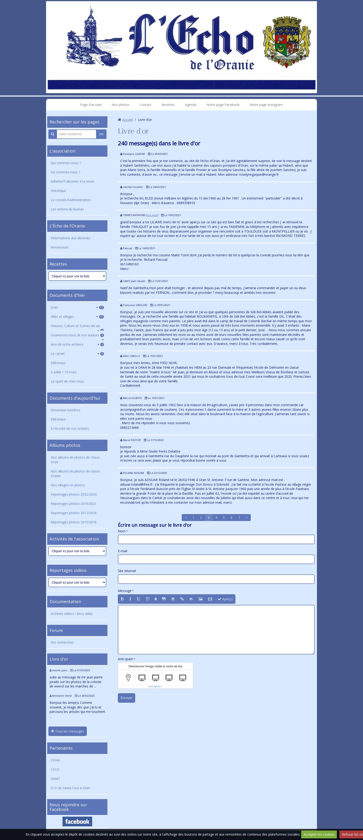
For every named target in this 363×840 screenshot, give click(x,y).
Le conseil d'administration (71, 200)
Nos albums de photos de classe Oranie (75, 473)
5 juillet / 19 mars (64, 372)
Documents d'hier (67, 295)
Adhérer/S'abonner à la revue (72, 181)
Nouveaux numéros (65, 410)
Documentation (65, 601)
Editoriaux (58, 363)
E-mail (122, 551)
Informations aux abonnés (70, 238)
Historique (58, 190)
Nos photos (120, 104)
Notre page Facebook (223, 104)
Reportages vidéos (68, 570)
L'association (62, 151)
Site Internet (127, 571)
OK (101, 134)
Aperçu (225, 599)
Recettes (168, 104)
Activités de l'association (74, 539)
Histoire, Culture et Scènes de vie (77, 327)
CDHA (55, 760)
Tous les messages (67, 731)
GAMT (55, 778)
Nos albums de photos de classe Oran (75, 459)
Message (124, 591)
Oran (77, 307)
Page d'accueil (90, 104)
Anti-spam (125, 659)
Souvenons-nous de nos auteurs (77, 335)
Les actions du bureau (67, 209)
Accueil (127, 119)
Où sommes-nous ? (65, 172)
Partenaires (61, 748)
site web (152, 215)
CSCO (55, 769)
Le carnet (77, 353)
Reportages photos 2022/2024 (74, 494)
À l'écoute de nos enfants (70, 428)
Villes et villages (77, 316)
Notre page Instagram (266, 104)
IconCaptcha (154, 686)
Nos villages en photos (68, 485)
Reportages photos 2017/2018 (74, 513)
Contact (145, 104)
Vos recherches (62, 642)
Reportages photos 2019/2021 (74, 503)
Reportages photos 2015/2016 (74, 522)
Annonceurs (60, 247)
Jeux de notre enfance (77, 344)
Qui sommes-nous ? (66, 163)
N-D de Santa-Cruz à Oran (70, 788)
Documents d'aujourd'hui (75, 398)
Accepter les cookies (319, 834)
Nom (121, 531)
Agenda (190, 104)
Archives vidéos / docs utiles (72, 613)
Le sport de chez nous (67, 381)
